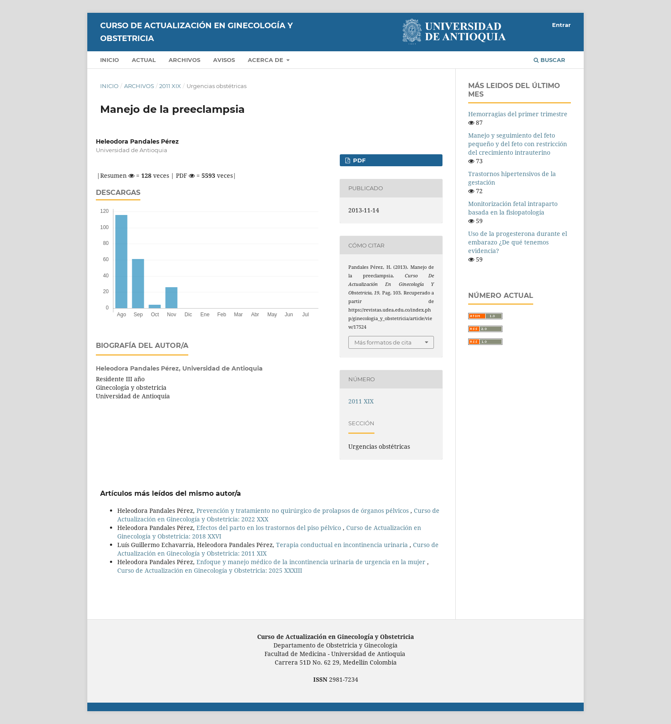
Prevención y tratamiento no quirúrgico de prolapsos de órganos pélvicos (303, 510)
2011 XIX (170, 85)
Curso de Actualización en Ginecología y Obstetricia (196, 32)
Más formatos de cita (383, 342)
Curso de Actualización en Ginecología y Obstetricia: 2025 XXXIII (209, 570)
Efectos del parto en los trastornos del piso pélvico (269, 528)
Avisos (224, 59)
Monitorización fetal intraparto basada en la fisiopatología (513, 208)
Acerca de (266, 59)
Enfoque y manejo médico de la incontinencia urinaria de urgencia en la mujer (311, 562)
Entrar (561, 24)
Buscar (549, 59)
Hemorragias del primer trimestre (517, 114)
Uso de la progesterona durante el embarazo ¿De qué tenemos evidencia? (517, 242)
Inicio (109, 59)
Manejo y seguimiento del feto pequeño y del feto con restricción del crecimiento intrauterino (517, 143)
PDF (358, 160)
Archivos (184, 59)
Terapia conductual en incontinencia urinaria (343, 545)
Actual (144, 59)
